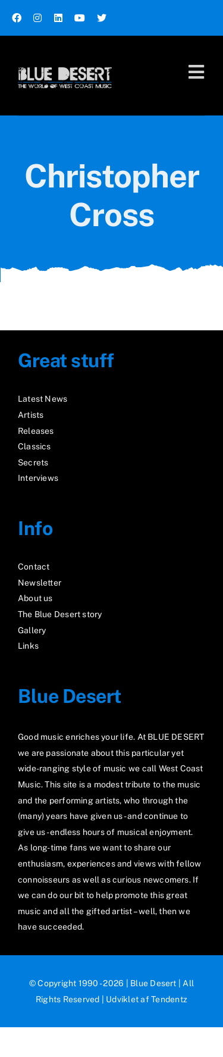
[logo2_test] (65, 64)
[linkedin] (58, 18)
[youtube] (79, 18)
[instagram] (37, 18)
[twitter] (101, 18)
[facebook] (16, 18)
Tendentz (169, 999)
